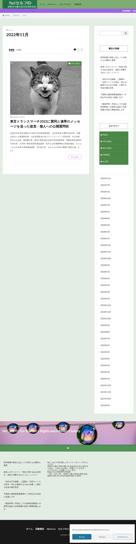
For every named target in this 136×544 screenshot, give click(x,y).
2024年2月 (105, 232)
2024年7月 (105, 205)
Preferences (123, 537)
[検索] (125, 33)
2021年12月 (105, 385)
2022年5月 (105, 352)
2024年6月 (105, 212)
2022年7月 (105, 338)
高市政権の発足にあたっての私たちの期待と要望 (113, 58)
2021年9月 (105, 405)
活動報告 (78, 4)
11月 (24, 15)
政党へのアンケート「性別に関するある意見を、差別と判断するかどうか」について (113, 70)
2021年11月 (105, 392)
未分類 (105, 161)
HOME (7, 16)
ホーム (42, 4)
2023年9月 (105, 265)
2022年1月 (105, 379)
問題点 (105, 135)
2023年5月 (105, 285)
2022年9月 (105, 325)
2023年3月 (105, 292)
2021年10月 (105, 399)
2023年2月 (105, 298)
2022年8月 (105, 332)
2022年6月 (105, 345)
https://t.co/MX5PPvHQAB (58, 472)
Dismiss (102, 537)
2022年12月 (105, 305)
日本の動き (75, 63)
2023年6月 (105, 278)
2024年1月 (105, 238)
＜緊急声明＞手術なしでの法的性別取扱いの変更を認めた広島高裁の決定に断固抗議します (113, 107)
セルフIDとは (64, 4)
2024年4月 (105, 218)
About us (52, 4)
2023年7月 (105, 272)
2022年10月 (105, 318)
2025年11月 (105, 178)
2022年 (16, 15)
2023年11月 (105, 252)
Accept (82, 537)
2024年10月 (105, 198)
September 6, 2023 (73, 476)
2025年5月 (105, 192)
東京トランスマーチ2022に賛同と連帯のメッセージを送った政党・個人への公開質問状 (45, 123)
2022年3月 (105, 365)
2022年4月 (105, 359)
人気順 (18, 50)
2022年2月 (105, 372)
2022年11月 (105, 312)
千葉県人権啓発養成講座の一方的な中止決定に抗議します (113, 95)
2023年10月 (105, 258)
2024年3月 (105, 225)
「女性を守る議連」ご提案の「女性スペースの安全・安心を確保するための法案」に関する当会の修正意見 (113, 83)
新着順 (11, 50)
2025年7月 (105, 185)
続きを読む (75, 157)
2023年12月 (105, 245)
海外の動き (107, 148)
